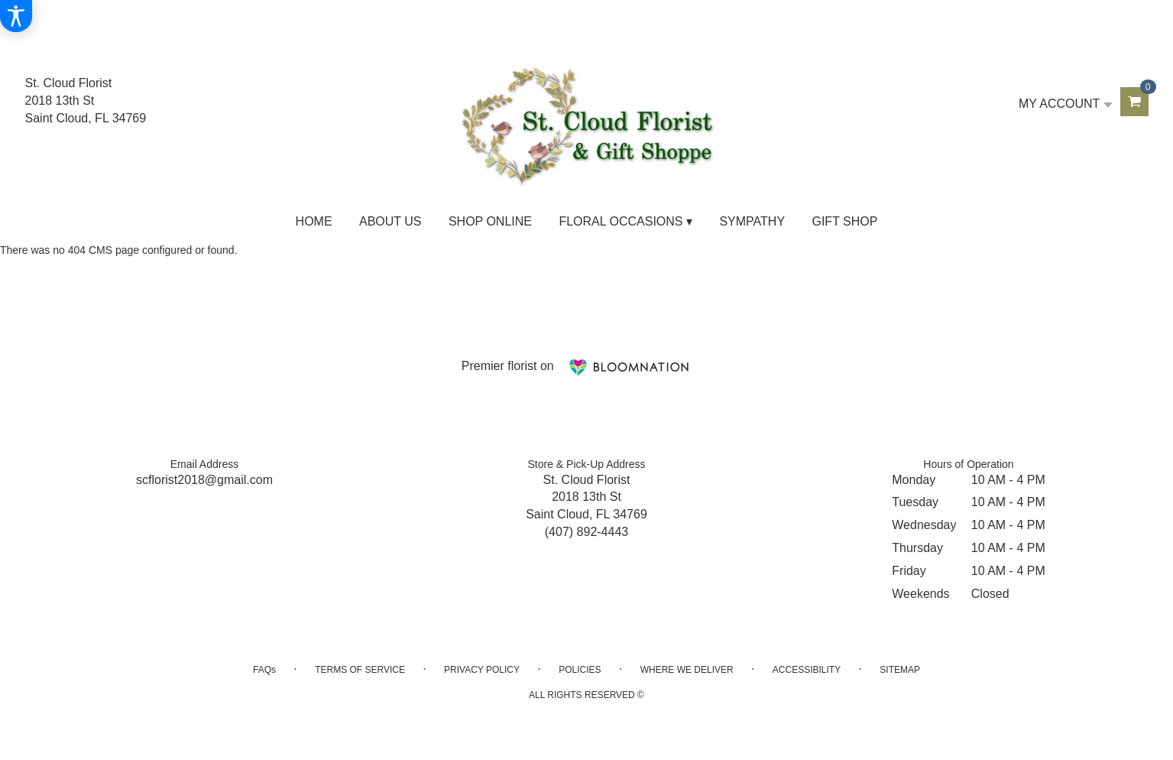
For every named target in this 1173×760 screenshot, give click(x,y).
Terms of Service (360, 669)
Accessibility (807, 669)
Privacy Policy (482, 669)
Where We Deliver (687, 669)
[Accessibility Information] (16, 16)
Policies (580, 669)
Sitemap (900, 669)
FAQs (264, 669)
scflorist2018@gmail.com (204, 479)
